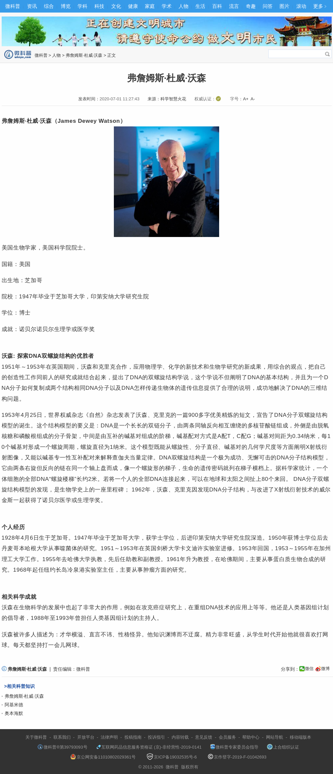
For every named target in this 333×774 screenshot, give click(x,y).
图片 (284, 6)
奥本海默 (14, 713)
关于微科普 (36, 737)
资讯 (32, 6)
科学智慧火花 (173, 98)
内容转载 (180, 737)
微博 (325, 668)
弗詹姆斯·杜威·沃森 (84, 55)
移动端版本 (300, 737)
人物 (183, 6)
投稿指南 (133, 737)
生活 (200, 6)
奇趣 (251, 6)
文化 (116, 6)
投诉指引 (156, 737)
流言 (234, 6)
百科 (217, 6)
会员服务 (227, 737)
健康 (133, 6)
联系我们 (62, 737)
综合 (49, 6)
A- (252, 98)
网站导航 (274, 737)
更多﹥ (320, 6)
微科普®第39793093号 (62, 747)
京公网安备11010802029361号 (103, 757)
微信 (309, 668)
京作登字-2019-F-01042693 (237, 757)
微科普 (12, 6)
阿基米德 (14, 704)
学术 (167, 6)
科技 (99, 6)
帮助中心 (250, 737)
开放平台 (85, 737)
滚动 (301, 6)
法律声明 (109, 737)
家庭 (150, 6)
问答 (268, 6)
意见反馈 (203, 737)
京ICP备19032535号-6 (172, 757)
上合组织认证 (283, 747)
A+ (245, 98)
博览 (66, 6)
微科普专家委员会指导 (234, 747)
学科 (82, 6)
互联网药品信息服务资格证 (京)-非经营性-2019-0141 (149, 747)
